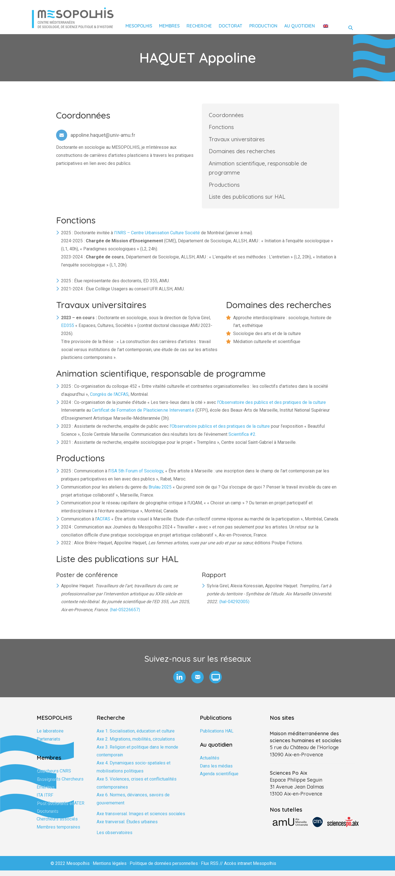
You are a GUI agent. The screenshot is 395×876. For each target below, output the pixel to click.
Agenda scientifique (219, 779)
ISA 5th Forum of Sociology (136, 476)
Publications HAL (216, 736)
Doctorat (230, 26)
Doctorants (47, 816)
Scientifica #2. (242, 439)
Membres (169, 26)
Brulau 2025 (160, 492)
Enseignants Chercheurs (60, 784)
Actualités (209, 763)
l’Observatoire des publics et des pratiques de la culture (271, 408)
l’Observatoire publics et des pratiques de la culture (220, 431)
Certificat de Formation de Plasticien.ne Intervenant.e (143, 416)
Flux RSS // (212, 869)
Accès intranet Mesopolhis (250, 869)
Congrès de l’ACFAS (109, 399)
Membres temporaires (58, 832)
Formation (46, 752)
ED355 (67, 331)
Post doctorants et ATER (60, 808)
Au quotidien (299, 26)
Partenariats (48, 744)
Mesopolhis (138, 26)
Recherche (199, 26)
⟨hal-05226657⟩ (125, 615)
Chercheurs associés (57, 824)
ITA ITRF (45, 800)
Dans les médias (216, 771)
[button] (179, 682)
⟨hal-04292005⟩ (234, 607)
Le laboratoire (50, 736)
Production (263, 26)
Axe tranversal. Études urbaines (127, 827)
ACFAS (103, 524)
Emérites (45, 792)
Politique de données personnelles (164, 869)
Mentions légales (110, 869)
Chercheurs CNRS (54, 776)
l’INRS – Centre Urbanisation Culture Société (157, 238)
